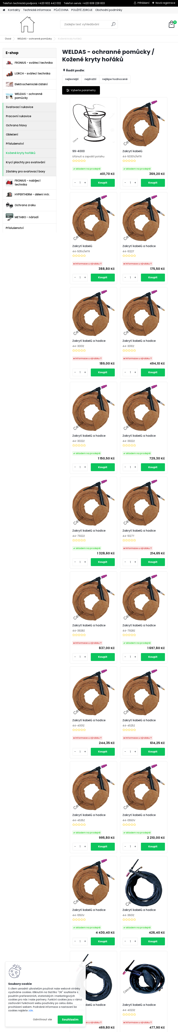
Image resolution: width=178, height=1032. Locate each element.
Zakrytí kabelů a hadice (77, 251)
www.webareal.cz (104, 1028)
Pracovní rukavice (18, 116)
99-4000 (72, 151)
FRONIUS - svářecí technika (29, 63)
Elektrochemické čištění (27, 84)
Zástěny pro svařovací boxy (25, 171)
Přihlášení (143, 3)
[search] (113, 25)
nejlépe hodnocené (115, 79)
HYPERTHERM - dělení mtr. (28, 194)
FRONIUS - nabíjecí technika (23, 183)
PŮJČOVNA (61, 10)
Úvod (8, 38)
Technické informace (37, 10)
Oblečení (12, 134)
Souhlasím (70, 1019)
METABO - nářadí (22, 217)
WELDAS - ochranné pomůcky (34, 38)
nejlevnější (72, 79)
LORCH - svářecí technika (28, 74)
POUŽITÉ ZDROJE (81, 10)
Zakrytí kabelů (114, 152)
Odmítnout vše (42, 1019)
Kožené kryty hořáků (20, 153)
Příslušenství (15, 144)
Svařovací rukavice (19, 107)
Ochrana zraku (21, 205)
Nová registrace (165, 3)
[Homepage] (4, 10)
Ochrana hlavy (16, 125)
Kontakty (14, 10)
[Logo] (27, 24)
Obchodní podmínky (108, 10)
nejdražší (90, 79)
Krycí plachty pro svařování (25, 162)
